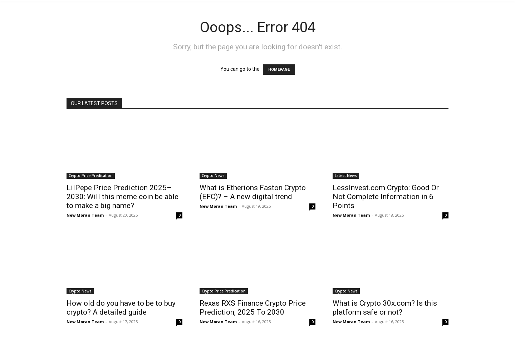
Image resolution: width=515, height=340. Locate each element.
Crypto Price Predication (91, 175)
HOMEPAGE (279, 69)
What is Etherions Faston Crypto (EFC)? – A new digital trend (253, 192)
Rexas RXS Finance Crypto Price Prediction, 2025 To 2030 (253, 307)
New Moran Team (85, 215)
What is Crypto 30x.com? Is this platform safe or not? (385, 307)
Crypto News (213, 175)
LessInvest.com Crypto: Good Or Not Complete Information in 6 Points (386, 196)
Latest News (346, 175)
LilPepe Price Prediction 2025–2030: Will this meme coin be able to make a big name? (122, 196)
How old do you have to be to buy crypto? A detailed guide (121, 307)
